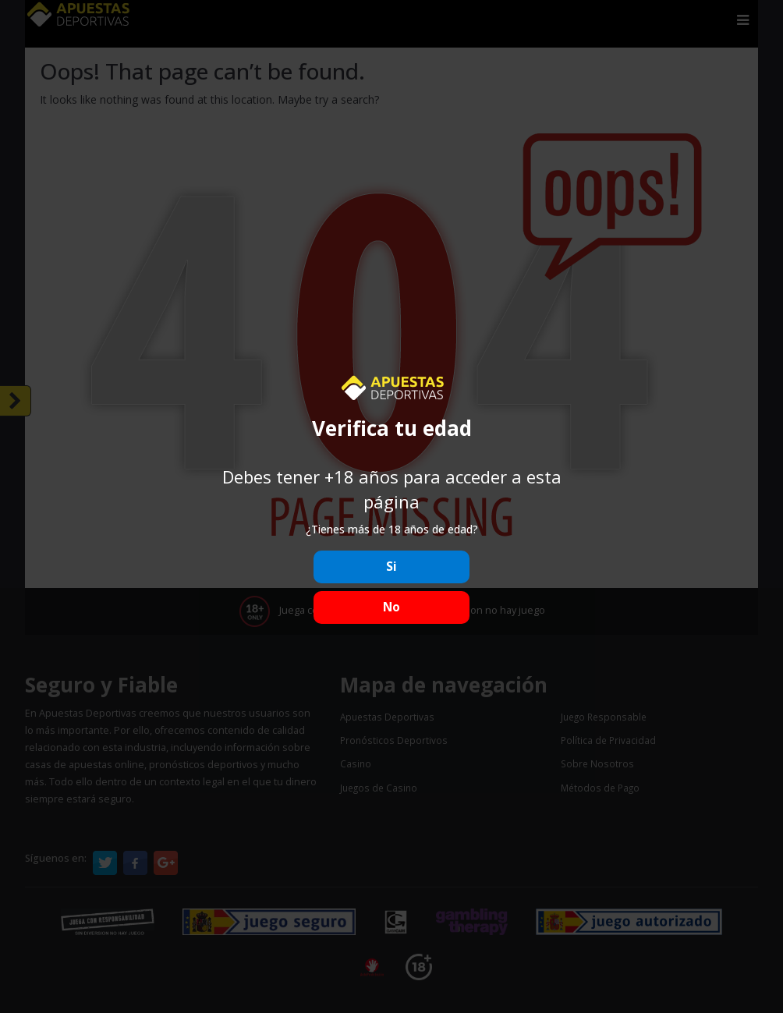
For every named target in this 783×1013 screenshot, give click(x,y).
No (391, 607)
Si (391, 566)
